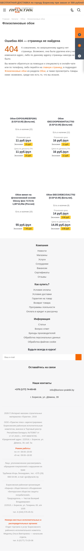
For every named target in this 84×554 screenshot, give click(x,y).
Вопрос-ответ (42, 328)
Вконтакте (26, 374)
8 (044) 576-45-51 (25, 512)
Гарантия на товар (42, 298)
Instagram (41, 374)
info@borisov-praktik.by (62, 390)
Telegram (49, 374)
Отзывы (42, 276)
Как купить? (42, 284)
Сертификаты (42, 272)
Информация (42, 319)
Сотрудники (42, 263)
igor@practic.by (32, 477)
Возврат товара (42, 302)
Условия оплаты (42, 289)
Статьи (42, 324)
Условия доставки (42, 294)
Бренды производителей (42, 333)
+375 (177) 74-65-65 (25, 389)
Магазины (42, 255)
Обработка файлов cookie (42, 341)
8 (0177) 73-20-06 (25, 540)
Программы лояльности (42, 307)
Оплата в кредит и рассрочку (42, 311)
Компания (42, 245)
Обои (42, 71)
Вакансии (42, 268)
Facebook (33, 374)
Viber (57, 374)
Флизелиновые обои (16, 71)
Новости (41, 250)
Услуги (41, 259)
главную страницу (52, 67)
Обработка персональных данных (42, 337)
